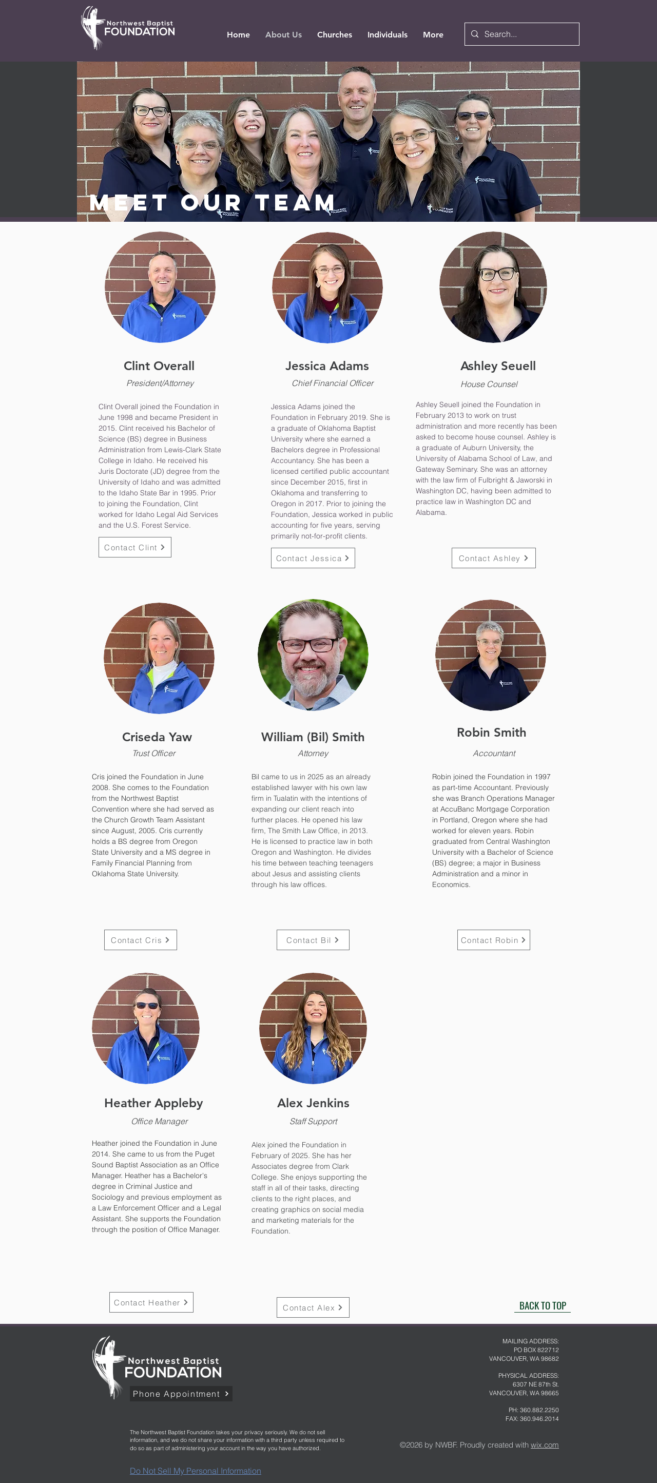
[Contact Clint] (135, 547)
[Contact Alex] (313, 1307)
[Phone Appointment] (181, 1393)
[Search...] (521, 34)
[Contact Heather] (151, 1302)
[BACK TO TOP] (542, 1305)
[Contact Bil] (313, 940)
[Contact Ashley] (494, 558)
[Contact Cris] (140, 940)
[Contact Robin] (493, 940)
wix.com (545, 1445)
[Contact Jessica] (313, 558)
